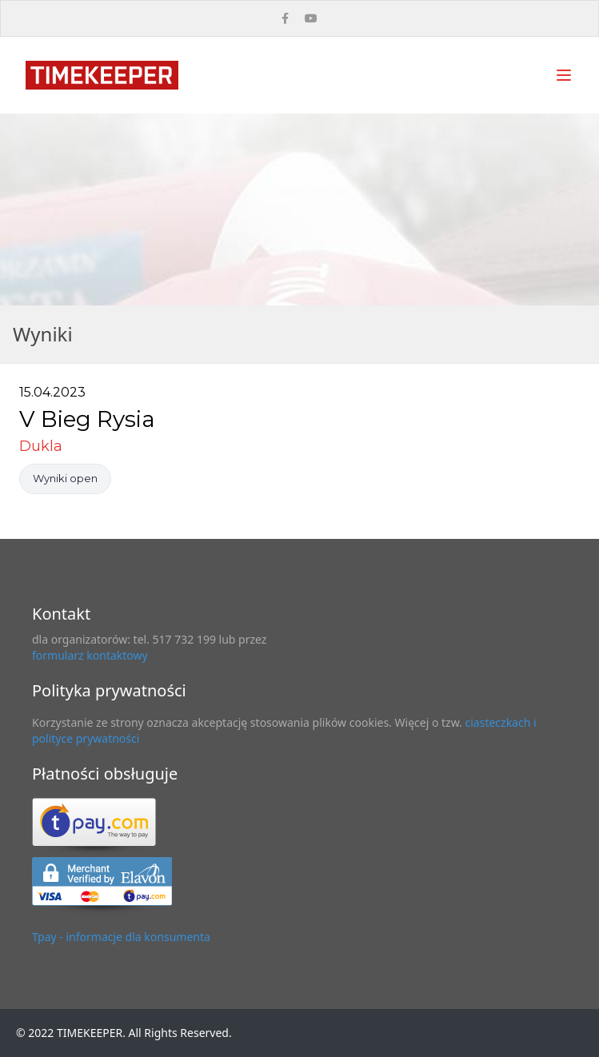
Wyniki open (65, 478)
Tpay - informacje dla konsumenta (121, 936)
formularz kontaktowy (90, 655)
